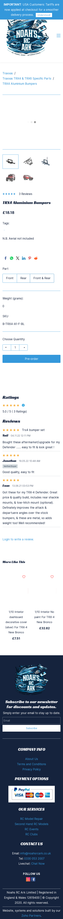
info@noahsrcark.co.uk (35, 853)
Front (9, 278)
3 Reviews (25, 194)
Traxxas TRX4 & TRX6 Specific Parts (27, 78)
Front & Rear (42, 278)
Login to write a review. (18, 539)
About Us (31, 759)
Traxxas (8, 73)
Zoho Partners (31, 915)
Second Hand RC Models (31, 824)
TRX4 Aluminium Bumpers (20, 83)
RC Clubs (31, 834)
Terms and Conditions (31, 764)
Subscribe (31, 728)
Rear (23, 278)
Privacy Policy (32, 769)
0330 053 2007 (34, 858)
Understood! (43, 15)
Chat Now (38, 863)
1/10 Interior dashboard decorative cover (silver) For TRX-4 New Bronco (16, 622)
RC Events (31, 829)
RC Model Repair (31, 819)
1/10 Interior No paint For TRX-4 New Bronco (44, 617)
